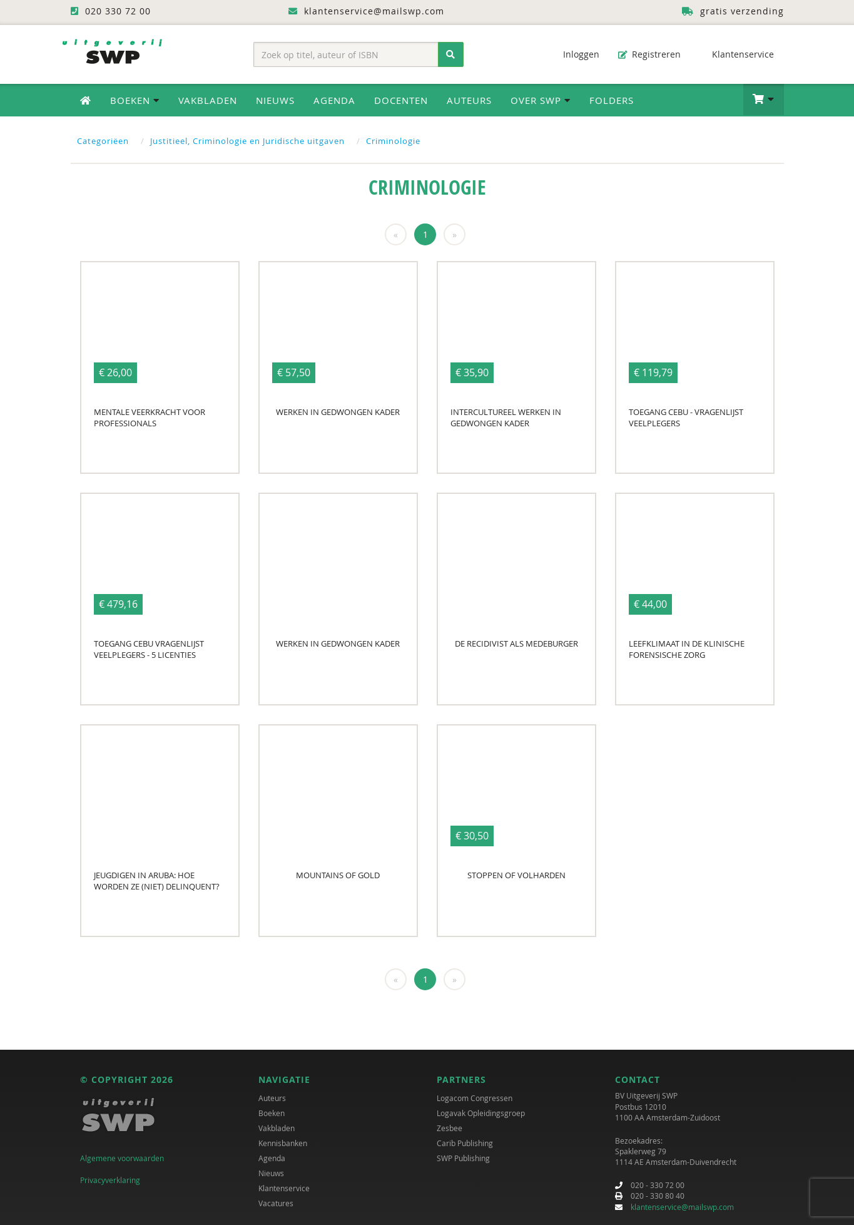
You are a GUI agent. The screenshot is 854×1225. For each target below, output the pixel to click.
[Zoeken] (451, 54)
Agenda (334, 100)
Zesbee (449, 1128)
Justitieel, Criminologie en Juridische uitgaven (247, 140)
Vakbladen (207, 100)
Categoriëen (103, 140)
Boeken (271, 1113)
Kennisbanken (282, 1143)
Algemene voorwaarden (122, 1158)
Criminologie (393, 140)
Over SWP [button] (541, 100)
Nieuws (275, 100)
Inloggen (575, 54)
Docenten (401, 100)
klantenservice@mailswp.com (682, 1207)
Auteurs (469, 100)
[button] (763, 99)
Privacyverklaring (110, 1180)
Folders (611, 100)
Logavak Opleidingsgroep (481, 1113)
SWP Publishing (463, 1158)
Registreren (649, 54)
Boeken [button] (135, 100)
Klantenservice (736, 54)
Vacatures (275, 1203)
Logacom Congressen (474, 1098)
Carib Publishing (465, 1143)
